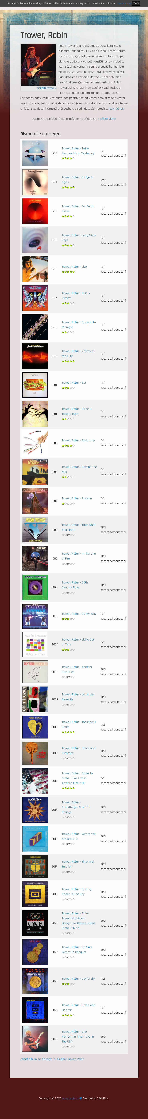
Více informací (124, 3)
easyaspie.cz (72, 1098)
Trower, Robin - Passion (77, 498)
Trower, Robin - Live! (75, 267)
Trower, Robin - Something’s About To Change (76, 807)
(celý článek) (116, 108)
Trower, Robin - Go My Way (79, 614)
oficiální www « (46, 88)
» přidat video (107, 119)
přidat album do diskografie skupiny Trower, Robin (52, 1059)
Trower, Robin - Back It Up (78, 440)
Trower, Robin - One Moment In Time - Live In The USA (78, 1037)
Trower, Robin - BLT (74, 383)
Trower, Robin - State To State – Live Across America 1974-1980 (77, 778)
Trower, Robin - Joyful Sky (78, 979)
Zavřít (136, 3)
